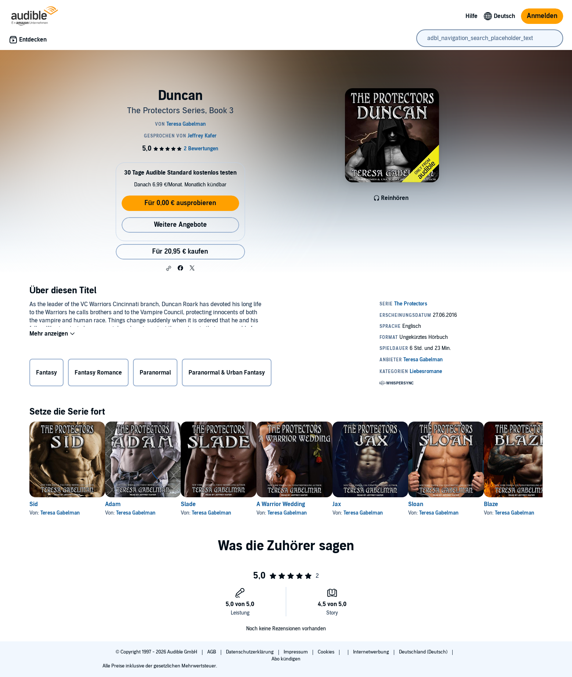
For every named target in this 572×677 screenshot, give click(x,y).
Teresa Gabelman (60, 513)
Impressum (296, 652)
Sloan (474, 504)
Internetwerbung (371, 652)
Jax (383, 504)
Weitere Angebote (180, 225)
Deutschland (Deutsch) (424, 652)
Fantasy (46, 374)
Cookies (326, 652)
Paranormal (155, 374)
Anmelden (542, 16)
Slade (211, 504)
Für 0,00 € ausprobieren (180, 203)
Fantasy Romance (98, 374)
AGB (212, 652)
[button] (169, 268)
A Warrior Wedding (316, 504)
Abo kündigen (286, 659)
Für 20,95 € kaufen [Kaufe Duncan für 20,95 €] (180, 251)
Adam (124, 504)
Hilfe (471, 16)
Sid (33, 504)
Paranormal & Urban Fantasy (226, 374)
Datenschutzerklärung (250, 652)
